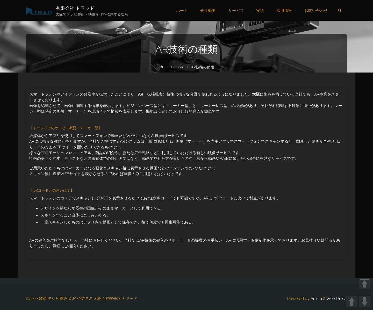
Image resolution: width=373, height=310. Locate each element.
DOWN (364, 301)
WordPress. (336, 298)
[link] (339, 10)
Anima (316, 298)
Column (177, 67)
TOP (364, 283)
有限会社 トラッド (75, 8)
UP (351, 301)
